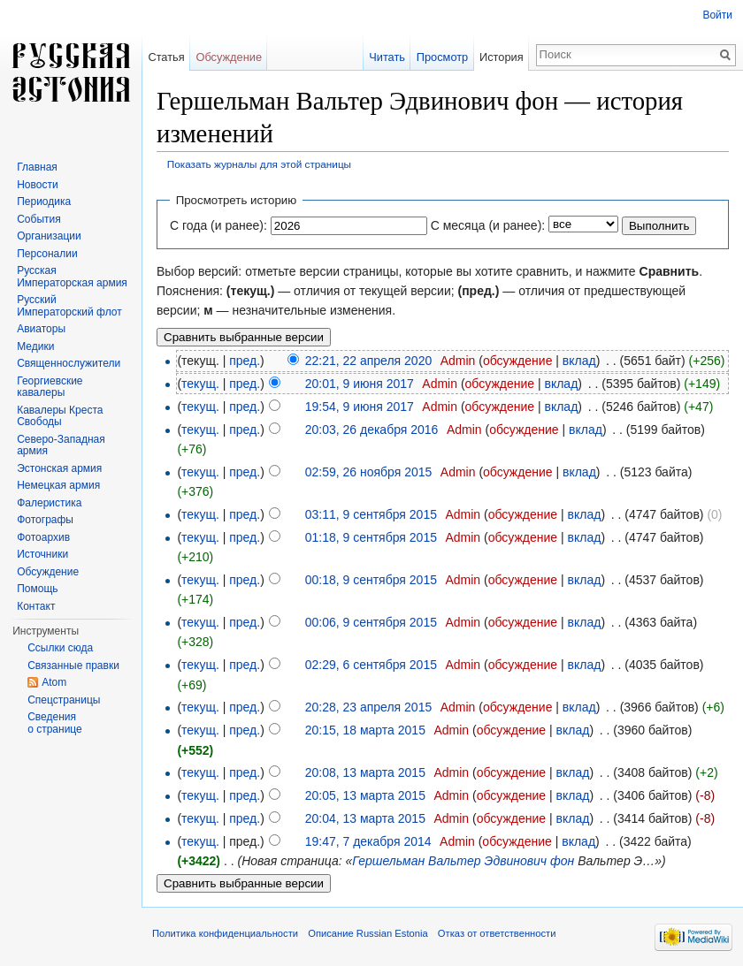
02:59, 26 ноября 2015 (369, 472)
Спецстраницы (63, 700)
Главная (37, 167)
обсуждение (517, 361)
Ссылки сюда (60, 648)
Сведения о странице (54, 723)
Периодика (44, 201)
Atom (54, 682)
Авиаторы (41, 329)
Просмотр (442, 57)
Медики (35, 346)
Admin (458, 361)
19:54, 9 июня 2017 (359, 406)
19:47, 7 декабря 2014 (368, 841)
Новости (37, 185)
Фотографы (45, 519)
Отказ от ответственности (497, 933)
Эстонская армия (59, 468)
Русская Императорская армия (72, 276)
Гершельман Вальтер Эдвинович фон (463, 861)
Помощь (37, 588)
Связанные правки (73, 665)
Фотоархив (43, 537)
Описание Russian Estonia (367, 933)
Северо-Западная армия (61, 445)
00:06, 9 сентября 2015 (371, 622)
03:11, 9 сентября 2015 (371, 514)
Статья (166, 57)
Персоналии (47, 253)
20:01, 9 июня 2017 (359, 384)
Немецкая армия (58, 485)
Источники (42, 554)
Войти (717, 15)
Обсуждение (228, 57)
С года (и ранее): (218, 225)
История (501, 57)
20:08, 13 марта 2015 (365, 772)
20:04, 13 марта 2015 (365, 818)
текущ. (200, 384)
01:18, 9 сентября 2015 (371, 537)
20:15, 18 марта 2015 (365, 730)
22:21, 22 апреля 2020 (369, 361)
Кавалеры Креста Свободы (60, 416)
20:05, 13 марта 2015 (365, 795)
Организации (49, 236)
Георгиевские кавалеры (49, 387)
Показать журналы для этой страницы (259, 164)
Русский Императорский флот (69, 305)
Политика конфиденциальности (225, 933)
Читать (387, 57)
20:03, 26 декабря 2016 (372, 429)
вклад (579, 361)
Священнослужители (68, 363)
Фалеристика (49, 503)
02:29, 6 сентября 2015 (371, 665)
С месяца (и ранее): (488, 225)
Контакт (36, 606)
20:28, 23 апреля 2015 (369, 707)
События (39, 219)
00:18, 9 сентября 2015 (371, 580)
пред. (244, 361)
